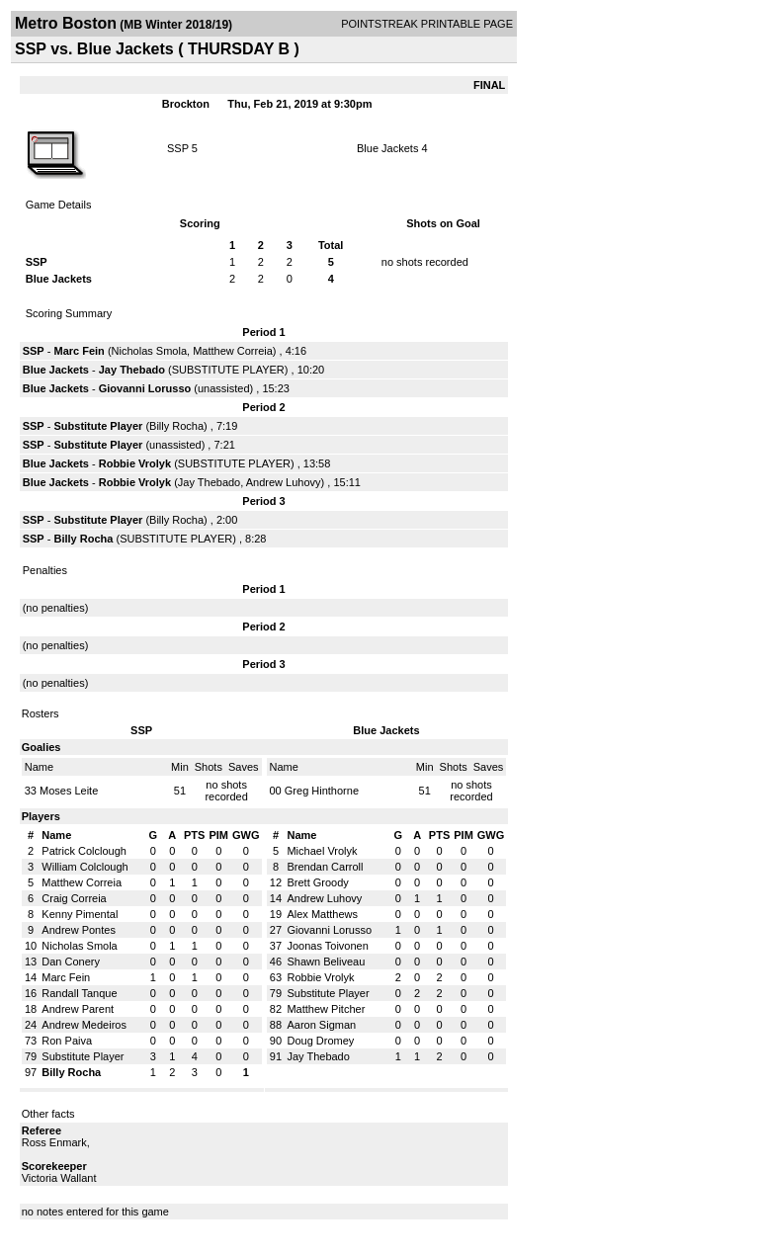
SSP (178, 148)
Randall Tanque (79, 993)
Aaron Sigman (321, 1025)
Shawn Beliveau (326, 961)
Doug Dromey (320, 1040)
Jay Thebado (132, 370)
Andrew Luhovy (283, 482)
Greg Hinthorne (322, 790)
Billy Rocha (176, 426)
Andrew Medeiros (84, 1025)
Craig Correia (74, 898)
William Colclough (84, 867)
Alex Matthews (322, 914)
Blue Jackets (387, 148)
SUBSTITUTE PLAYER (228, 370)
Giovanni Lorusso (145, 388)
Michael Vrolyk (322, 851)
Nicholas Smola (149, 351)
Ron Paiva (67, 1040)
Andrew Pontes (79, 930)
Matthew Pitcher (326, 1009)
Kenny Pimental (80, 914)
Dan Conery (71, 961)
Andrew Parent (78, 1009)
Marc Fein (78, 351)
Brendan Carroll (325, 867)
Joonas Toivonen (327, 946)
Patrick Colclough (84, 851)
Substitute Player (97, 426)
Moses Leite (69, 790)
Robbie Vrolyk (135, 463)
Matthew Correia (233, 351)
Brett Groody (317, 882)
